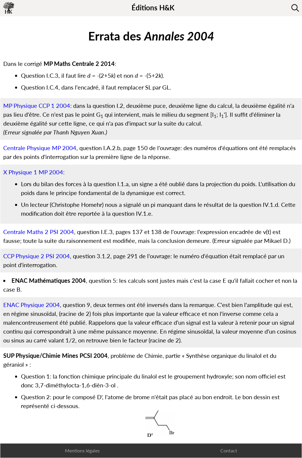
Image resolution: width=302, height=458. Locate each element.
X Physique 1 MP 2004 (33, 172)
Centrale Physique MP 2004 (39, 147)
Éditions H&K (153, 7)
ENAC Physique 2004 (31, 304)
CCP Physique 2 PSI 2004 (36, 255)
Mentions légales (82, 450)
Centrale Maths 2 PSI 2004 (38, 231)
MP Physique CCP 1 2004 (36, 105)
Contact (228, 450)
